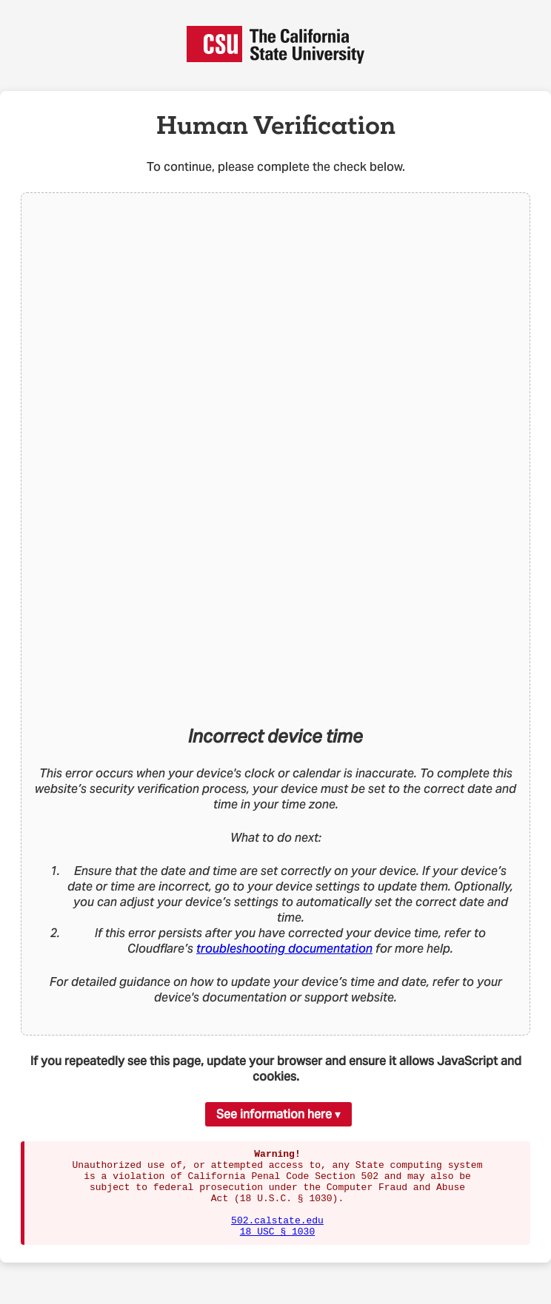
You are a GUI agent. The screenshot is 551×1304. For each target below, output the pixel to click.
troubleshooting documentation (284, 948)
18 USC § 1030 (277, 1248)
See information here (274, 1114)
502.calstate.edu (277, 1235)
